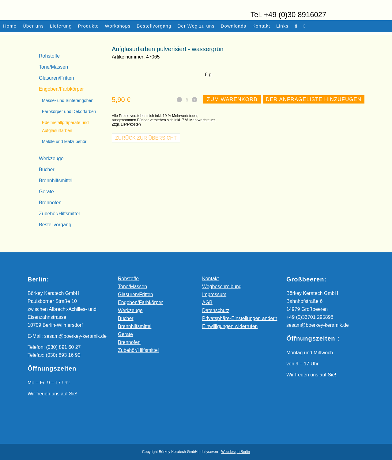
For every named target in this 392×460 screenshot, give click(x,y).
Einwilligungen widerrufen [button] (230, 326)
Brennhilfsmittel (55, 180)
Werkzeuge (51, 158)
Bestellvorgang (55, 224)
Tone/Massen (53, 67)
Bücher (47, 169)
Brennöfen (50, 202)
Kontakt (210, 278)
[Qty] (189, 122)
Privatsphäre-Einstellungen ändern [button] (239, 318)
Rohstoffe (49, 55)
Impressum (214, 294)
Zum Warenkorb (233, 122)
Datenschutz (215, 310)
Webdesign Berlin (235, 452)
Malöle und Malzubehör (64, 141)
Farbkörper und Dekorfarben (69, 111)
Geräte (46, 191)
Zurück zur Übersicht (146, 160)
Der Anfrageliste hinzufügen (313, 122)
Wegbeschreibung (222, 286)
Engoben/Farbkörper (61, 89)
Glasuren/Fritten (56, 78)
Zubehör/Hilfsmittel (59, 213)
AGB (207, 302)
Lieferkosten (131, 147)
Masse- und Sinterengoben (67, 100)
